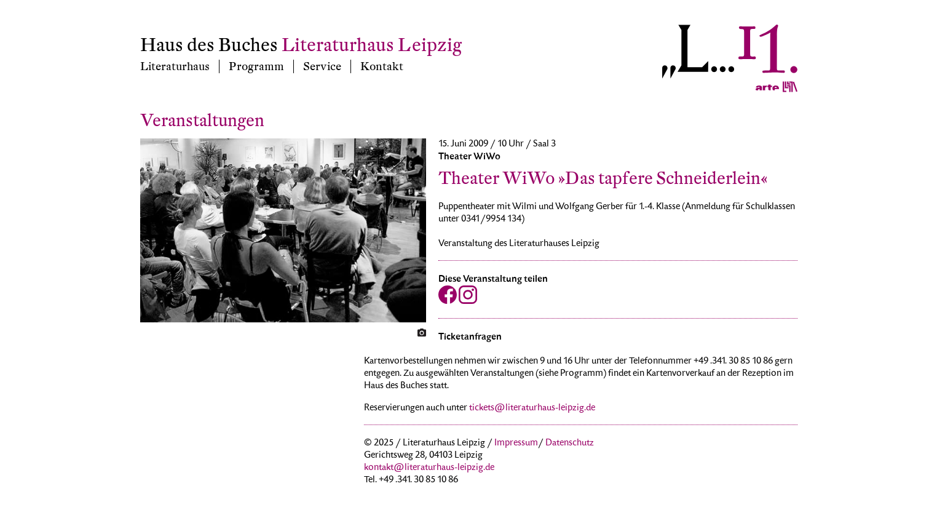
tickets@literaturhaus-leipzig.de (532, 408)
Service (322, 66)
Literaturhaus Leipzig (372, 45)
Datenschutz (569, 443)
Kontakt (381, 66)
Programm (256, 66)
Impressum (516, 443)
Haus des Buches (209, 45)
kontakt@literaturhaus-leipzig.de (429, 468)
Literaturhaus (175, 66)
